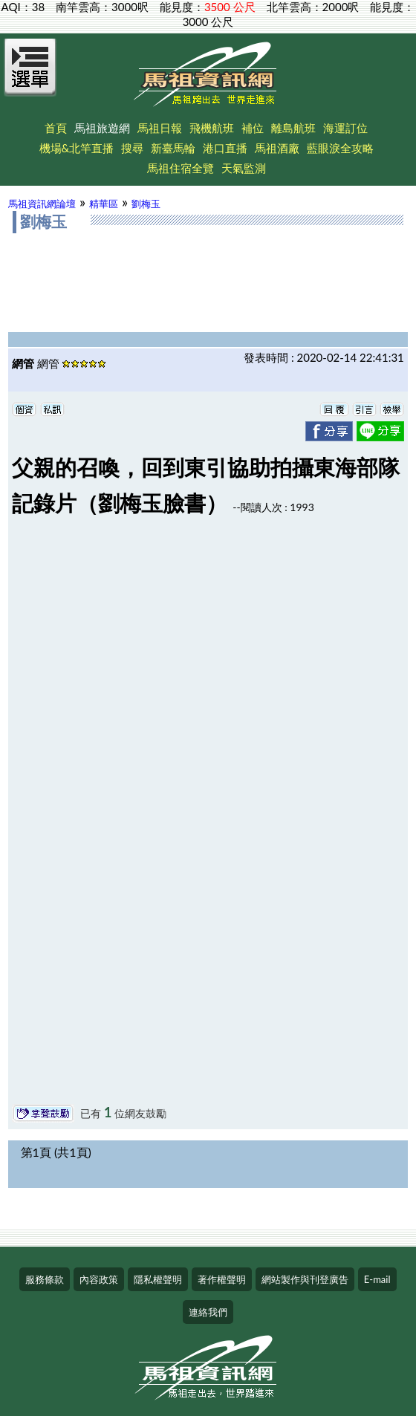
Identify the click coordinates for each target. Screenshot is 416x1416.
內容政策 (98, 1279)
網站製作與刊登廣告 (304, 1279)
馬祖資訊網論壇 (42, 204)
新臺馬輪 (173, 148)
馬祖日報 (159, 127)
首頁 (56, 127)
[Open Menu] (30, 76)
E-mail (377, 1279)
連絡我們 (208, 1312)
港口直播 (225, 148)
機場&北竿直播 (76, 148)
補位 (252, 127)
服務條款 (44, 1279)
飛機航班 (211, 127)
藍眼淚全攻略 (340, 148)
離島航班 (293, 127)
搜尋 (132, 148)
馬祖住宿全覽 (180, 168)
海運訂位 (345, 127)
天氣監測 (243, 168)
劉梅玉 (145, 204)
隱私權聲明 (158, 1279)
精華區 (103, 204)
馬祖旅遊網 (102, 127)
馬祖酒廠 (277, 148)
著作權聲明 (222, 1279)
